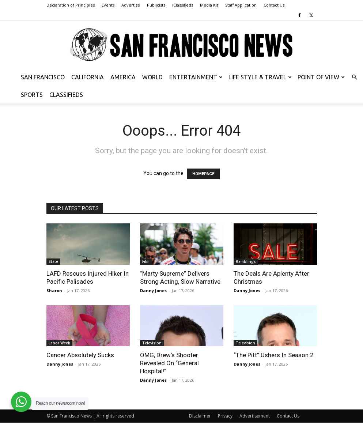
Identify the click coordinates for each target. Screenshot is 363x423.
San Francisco (43, 77)
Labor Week (59, 342)
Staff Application (241, 5)
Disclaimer (200, 416)
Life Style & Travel (260, 77)
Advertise (130, 5)
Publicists (156, 5)
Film (146, 261)
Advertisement (254, 416)
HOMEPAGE (203, 173)
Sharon (54, 290)
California (87, 77)
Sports (32, 94)
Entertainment (196, 77)
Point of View (321, 77)
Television (152, 342)
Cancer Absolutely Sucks (80, 355)
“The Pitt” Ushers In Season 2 (274, 355)
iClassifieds (182, 5)
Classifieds (66, 94)
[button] (354, 77)
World (152, 77)
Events (108, 5)
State (53, 261)
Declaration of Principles (70, 5)
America (123, 77)
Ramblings (246, 261)
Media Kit (209, 5)
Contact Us (274, 5)
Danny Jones (153, 290)
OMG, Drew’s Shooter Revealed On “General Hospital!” (169, 363)
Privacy (225, 416)
